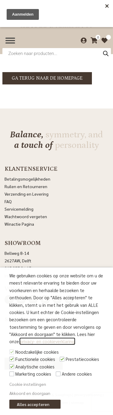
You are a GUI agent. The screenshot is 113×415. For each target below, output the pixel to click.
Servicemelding (19, 209)
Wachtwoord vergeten (26, 216)
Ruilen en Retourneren (26, 186)
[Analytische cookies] (11, 366)
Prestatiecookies (82, 359)
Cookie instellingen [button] (27, 384)
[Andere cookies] (58, 373)
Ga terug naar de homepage (47, 78)
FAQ (8, 201)
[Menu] (10, 40)
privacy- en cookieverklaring (47, 341)
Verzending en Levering (27, 194)
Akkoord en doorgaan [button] (29, 393)
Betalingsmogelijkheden (27, 179)
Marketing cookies (33, 374)
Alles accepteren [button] (33, 404)
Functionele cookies (35, 359)
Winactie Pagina (20, 224)
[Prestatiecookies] (62, 359)
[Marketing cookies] (11, 373)
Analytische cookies (35, 366)
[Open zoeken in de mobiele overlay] (56, 53)
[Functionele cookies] (11, 359)
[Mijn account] (82, 41)
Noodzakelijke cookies (37, 352)
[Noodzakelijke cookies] (11, 351)
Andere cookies (77, 374)
